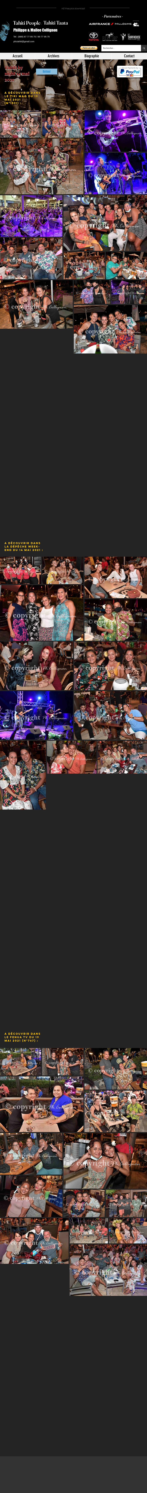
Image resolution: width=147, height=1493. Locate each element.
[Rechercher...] (119, 48)
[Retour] (46, 72)
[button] (88, 48)
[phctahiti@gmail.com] (24, 41)
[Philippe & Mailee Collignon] (36, 30)
